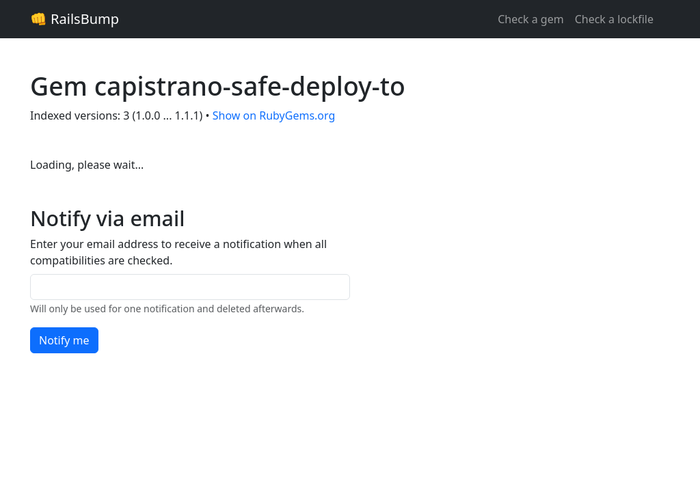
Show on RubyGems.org (274, 115)
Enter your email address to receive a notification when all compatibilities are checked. (178, 252)
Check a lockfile (614, 19)
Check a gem (530, 19)
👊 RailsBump (74, 19)
